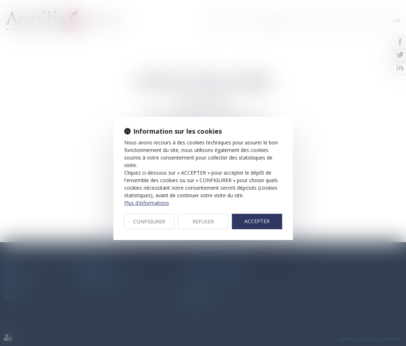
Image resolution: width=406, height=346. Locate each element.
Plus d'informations (146, 202)
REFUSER (203, 221)
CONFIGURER (149, 221)
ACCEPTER (257, 221)
